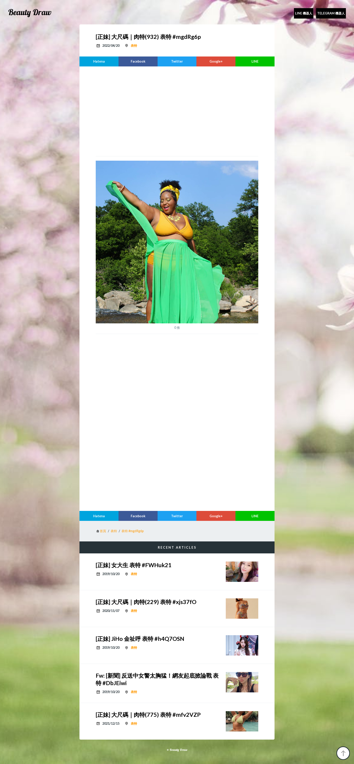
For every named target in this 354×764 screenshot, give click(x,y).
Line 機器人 (303, 13)
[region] (177, 111)
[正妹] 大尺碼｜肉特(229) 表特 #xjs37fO (146, 601)
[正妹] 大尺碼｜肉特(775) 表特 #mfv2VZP (148, 714)
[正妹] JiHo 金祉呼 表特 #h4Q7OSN (140, 638)
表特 (134, 45)
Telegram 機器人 (331, 13)
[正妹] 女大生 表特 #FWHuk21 (134, 565)
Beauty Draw (29, 12)
